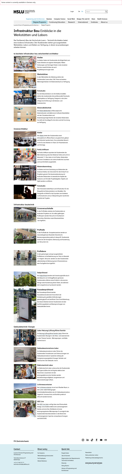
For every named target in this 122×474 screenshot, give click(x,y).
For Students (41, 453)
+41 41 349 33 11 (19, 462)
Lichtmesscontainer (45, 387)
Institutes (94, 22)
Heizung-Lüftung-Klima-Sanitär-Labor (50, 333)
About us (104, 22)
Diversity (64, 463)
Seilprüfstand (44, 275)
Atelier (42, 135)
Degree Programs (39, 22)
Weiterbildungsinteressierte (45, 455)
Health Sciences (102, 19)
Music (93, 19)
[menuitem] (40, 22)
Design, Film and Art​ (83, 19)
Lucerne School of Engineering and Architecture (26, 25)
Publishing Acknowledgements (94, 457)
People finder (65, 453)
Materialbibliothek (45, 111)
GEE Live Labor (44, 404)
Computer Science (59, 19)
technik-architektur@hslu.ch (21, 464)
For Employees (42, 458)
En (82, 11)
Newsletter (88, 452)
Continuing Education (57, 22)
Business (49, 19)
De (79, 11)
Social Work (71, 19)
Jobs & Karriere (66, 455)
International (83, 22)
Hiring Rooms (65, 465)
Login (72, 11)
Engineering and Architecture (35, 19)
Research (71, 22)
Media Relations (42, 461)
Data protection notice (91, 455)
